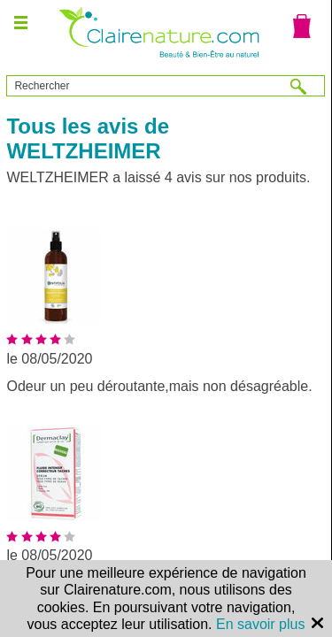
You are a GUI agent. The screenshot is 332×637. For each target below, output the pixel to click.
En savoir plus (260, 624)
